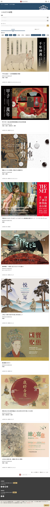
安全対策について (29, 502)
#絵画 (6, 35)
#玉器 (15, 35)
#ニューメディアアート (36, 35)
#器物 (43, 35)
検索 (48, 26)
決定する (46, 505)
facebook (1, 486)
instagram (3, 486)
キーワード (3, 23)
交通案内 (15, 482)
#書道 (2, 35)
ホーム (2, 4)
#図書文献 (28, 35)
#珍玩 (23, 35)
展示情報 (6, 4)
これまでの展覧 (12, 4)
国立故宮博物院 (24, 1)
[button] (46, 1)
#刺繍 (47, 35)
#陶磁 (10, 35)
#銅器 (19, 35)
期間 (2, 15)
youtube (5, 486)
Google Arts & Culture (7, 486)
